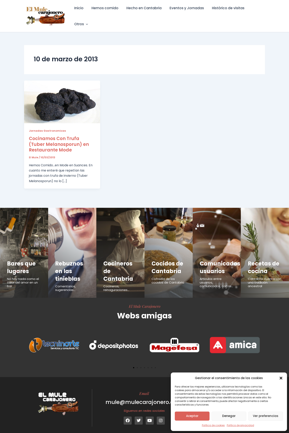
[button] (281, 378)
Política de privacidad (240, 425)
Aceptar (192, 416)
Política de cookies (213, 425)
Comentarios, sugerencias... (65, 282)
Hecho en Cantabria (143, 13)
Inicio (80, 13)
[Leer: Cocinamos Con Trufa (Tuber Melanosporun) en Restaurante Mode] (62, 96)
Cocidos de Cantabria (168, 261)
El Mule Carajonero (144, 300)
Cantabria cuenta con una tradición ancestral (264, 277)
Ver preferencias (265, 416)
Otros (255, 13)
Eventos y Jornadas (184, 13)
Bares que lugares (22, 261)
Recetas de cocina (264, 261)
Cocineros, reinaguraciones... (116, 282)
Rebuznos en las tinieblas (70, 265)
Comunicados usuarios (221, 261)
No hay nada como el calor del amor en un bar (23, 277)
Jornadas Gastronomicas (48, 125)
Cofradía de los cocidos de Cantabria (168, 275)
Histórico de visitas (225, 13)
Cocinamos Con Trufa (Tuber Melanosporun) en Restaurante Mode (59, 138)
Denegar (229, 416)
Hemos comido (105, 13)
